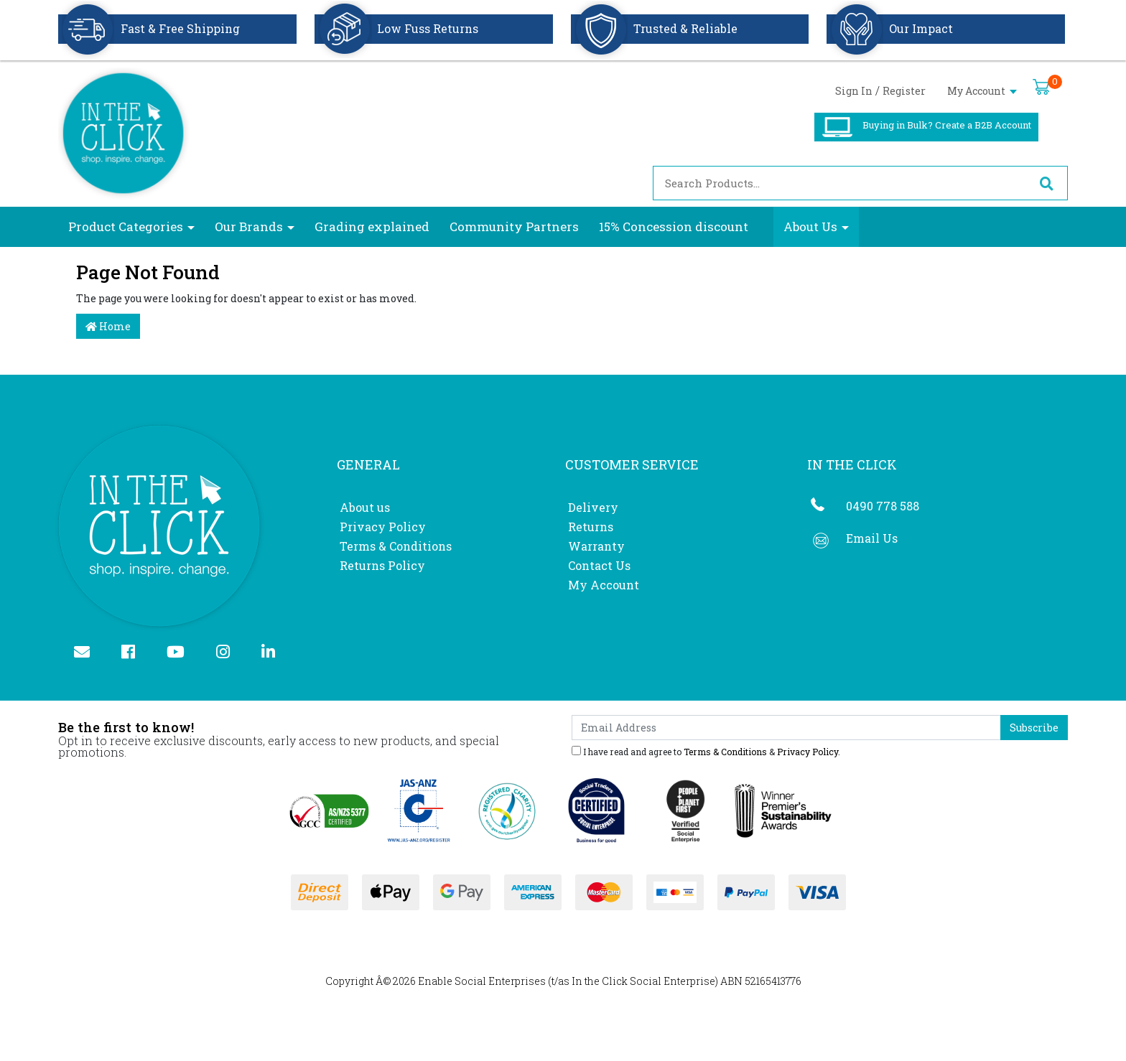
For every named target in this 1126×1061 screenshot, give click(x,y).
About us (365, 507)
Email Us (872, 538)
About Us (810, 226)
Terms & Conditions (396, 545)
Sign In (854, 91)
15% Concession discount (673, 226)
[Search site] (1046, 183)
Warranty (596, 545)
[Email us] (88, 652)
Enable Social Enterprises (482, 981)
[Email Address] (786, 727)
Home (108, 326)
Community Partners (514, 226)
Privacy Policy (383, 526)
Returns (590, 526)
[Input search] (839, 183)
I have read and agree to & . (706, 751)
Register (904, 91)
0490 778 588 (882, 505)
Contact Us (599, 565)
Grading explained (372, 226)
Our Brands (249, 226)
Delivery (593, 507)
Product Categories (125, 226)
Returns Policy (382, 565)
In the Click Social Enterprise (643, 981)
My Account (982, 91)
